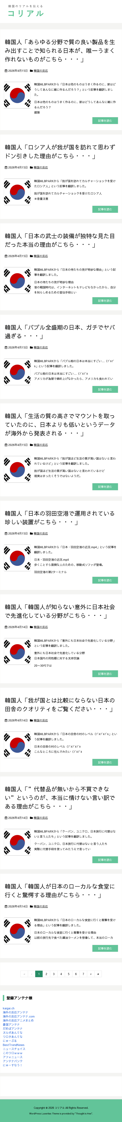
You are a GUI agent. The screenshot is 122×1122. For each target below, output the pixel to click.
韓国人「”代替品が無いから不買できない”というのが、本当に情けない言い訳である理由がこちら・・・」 (60, 797)
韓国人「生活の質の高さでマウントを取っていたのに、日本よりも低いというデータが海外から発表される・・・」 (60, 424)
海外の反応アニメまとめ (18, 1020)
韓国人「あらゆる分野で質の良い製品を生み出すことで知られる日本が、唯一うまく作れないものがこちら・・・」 (60, 50)
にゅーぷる (10, 1041)
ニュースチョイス (14, 1049)
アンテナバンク (13, 1061)
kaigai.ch (8, 1008)
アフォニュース (13, 1057)
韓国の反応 (41, 71)
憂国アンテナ (11, 1024)
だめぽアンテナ (13, 1028)
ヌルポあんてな (13, 1032)
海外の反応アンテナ (15, 1012)
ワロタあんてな (13, 1037)
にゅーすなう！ (13, 1065)
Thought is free (83, 1113)
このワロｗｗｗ (13, 1053)
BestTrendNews (13, 1045)
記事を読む (105, 121)
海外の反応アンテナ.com (19, 1016)
